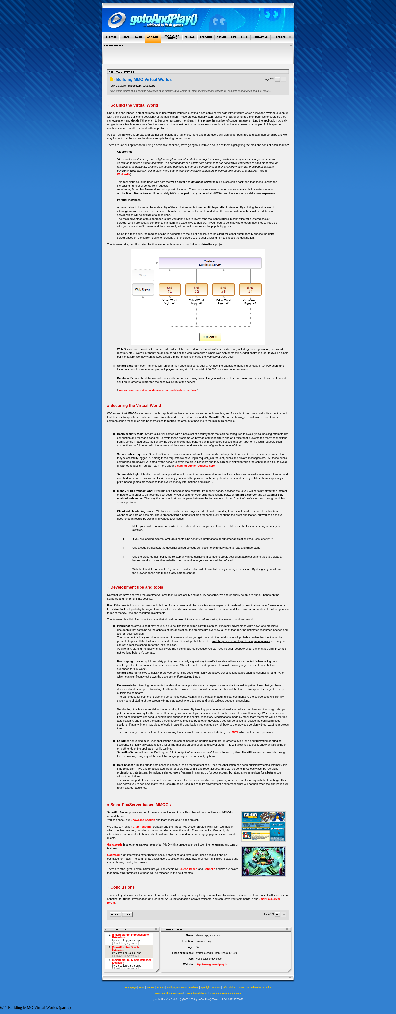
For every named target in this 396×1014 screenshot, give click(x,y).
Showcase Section (143, 820)
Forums (216, 987)
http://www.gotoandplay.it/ (211, 964)
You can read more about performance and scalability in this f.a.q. (158, 390)
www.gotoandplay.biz (196, 993)
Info (225, 987)
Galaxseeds (114, 844)
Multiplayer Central (177, 987)
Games (150, 987)
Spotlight (205, 987)
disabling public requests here (195, 465)
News (142, 987)
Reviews (193, 987)
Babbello (209, 869)
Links (232, 987)
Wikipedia (123, 174)
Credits (267, 987)
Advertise (256, 987)
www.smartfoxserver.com (169, 993)
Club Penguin (142, 826)
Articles (160, 987)
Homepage (131, 987)
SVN (235, 732)
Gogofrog (113, 854)
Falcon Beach (188, 869)
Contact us (243, 987)
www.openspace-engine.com (225, 993)
